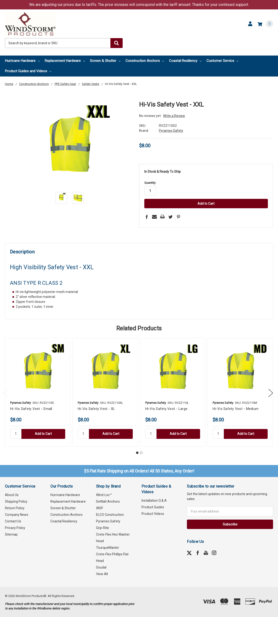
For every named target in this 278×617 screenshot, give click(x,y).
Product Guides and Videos (28, 71)
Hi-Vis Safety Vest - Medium (235, 408)
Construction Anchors (144, 61)
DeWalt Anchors (108, 501)
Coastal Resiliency (185, 61)
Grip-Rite (102, 527)
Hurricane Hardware (22, 61)
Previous (6, 392)
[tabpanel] (37, 391)
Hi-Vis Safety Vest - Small (31, 408)
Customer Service (222, 61)
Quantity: (150, 182)
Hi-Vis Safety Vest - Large (166, 408)
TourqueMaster (107, 547)
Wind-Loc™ (104, 495)
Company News (16, 514)
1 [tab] (137, 452)
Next (270, 392)
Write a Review (174, 116)
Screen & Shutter (105, 61)
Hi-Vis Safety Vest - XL (96, 408)
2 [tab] (141, 452)
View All (102, 574)
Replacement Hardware (65, 61)
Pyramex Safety (108, 521)
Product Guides (152, 507)
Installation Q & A (154, 500)
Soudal (101, 567)
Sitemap (11, 534)
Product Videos (152, 513)
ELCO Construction (110, 514)
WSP (99, 508)
